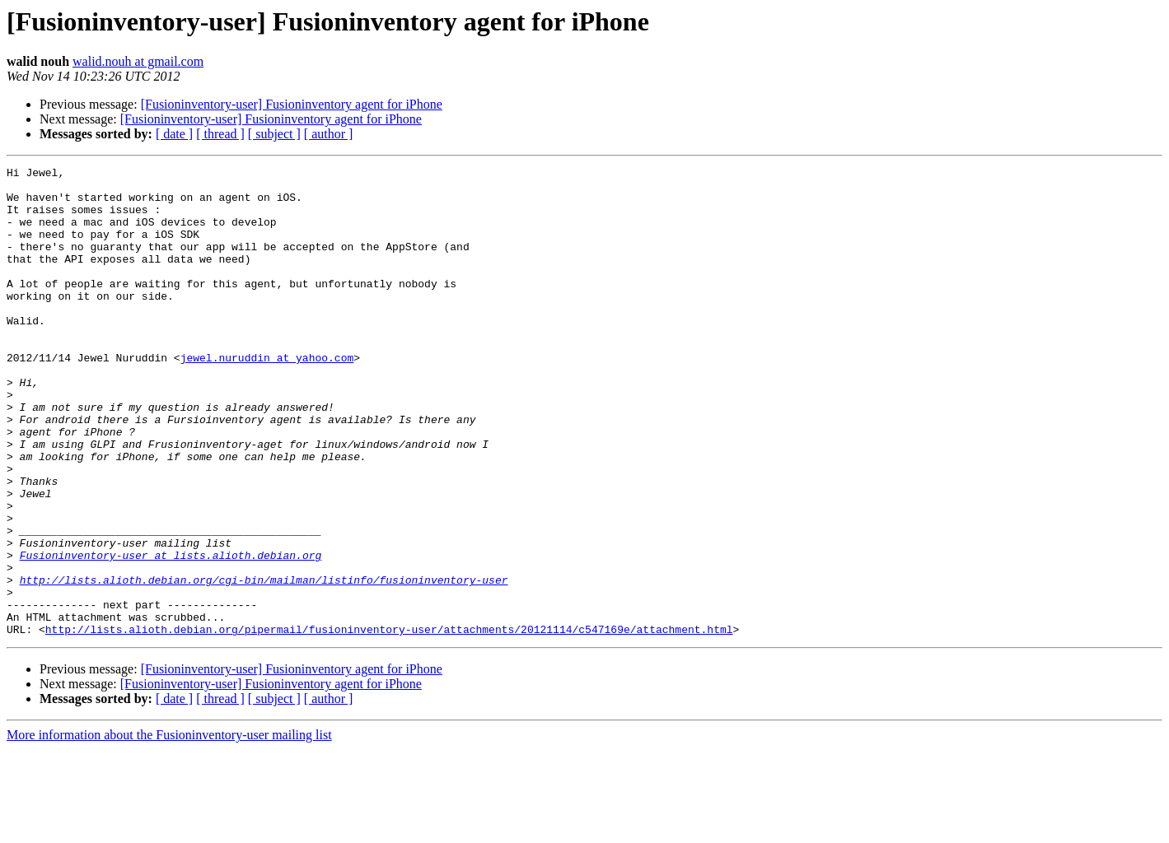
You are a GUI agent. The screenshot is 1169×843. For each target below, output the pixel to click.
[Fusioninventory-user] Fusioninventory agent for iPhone (291, 104)
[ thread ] (220, 134)
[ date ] (174, 134)
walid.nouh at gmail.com (137, 61)
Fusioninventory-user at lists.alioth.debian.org (171, 633)
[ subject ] (274, 134)
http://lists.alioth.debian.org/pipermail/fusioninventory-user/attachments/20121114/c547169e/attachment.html (389, 722)
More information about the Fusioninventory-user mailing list (169, 829)
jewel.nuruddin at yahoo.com (267, 396)
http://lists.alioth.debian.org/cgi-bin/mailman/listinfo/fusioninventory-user (264, 663)
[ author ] (328, 134)
